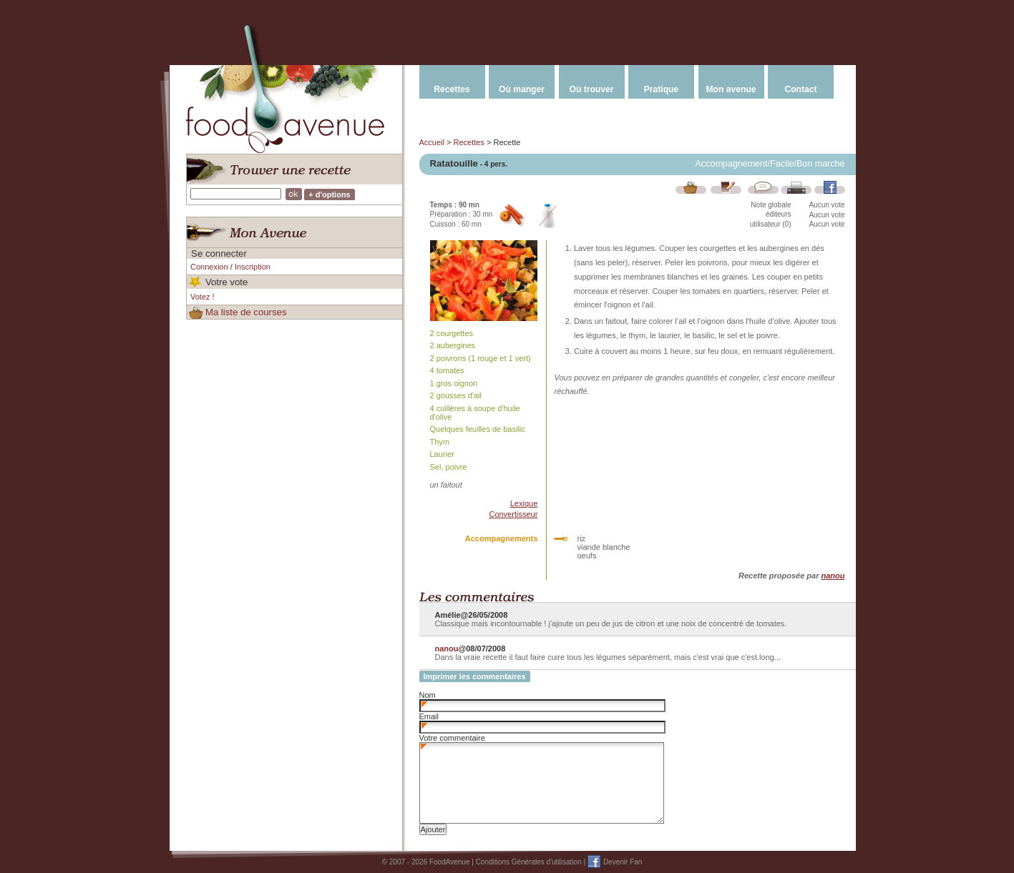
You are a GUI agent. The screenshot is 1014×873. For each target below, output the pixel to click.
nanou (833, 575)
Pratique (661, 89)
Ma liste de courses (246, 312)
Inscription (252, 266)
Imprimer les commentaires (475, 676)
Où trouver (592, 89)
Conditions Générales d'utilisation (529, 862)
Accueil (431, 142)
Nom (427, 695)
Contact (800, 89)
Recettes (451, 89)
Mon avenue (731, 89)
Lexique (524, 503)
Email (429, 716)
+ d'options (329, 194)
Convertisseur (513, 514)
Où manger (522, 89)
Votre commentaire (452, 738)
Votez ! (202, 296)
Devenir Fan (622, 862)
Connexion (209, 266)
